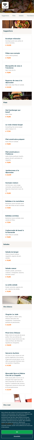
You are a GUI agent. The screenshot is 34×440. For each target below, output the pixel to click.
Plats (13, 15)
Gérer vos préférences (7, 424)
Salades (21, 15)
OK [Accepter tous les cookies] (17, 432)
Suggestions (5, 15)
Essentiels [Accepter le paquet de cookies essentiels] (17, 436)
